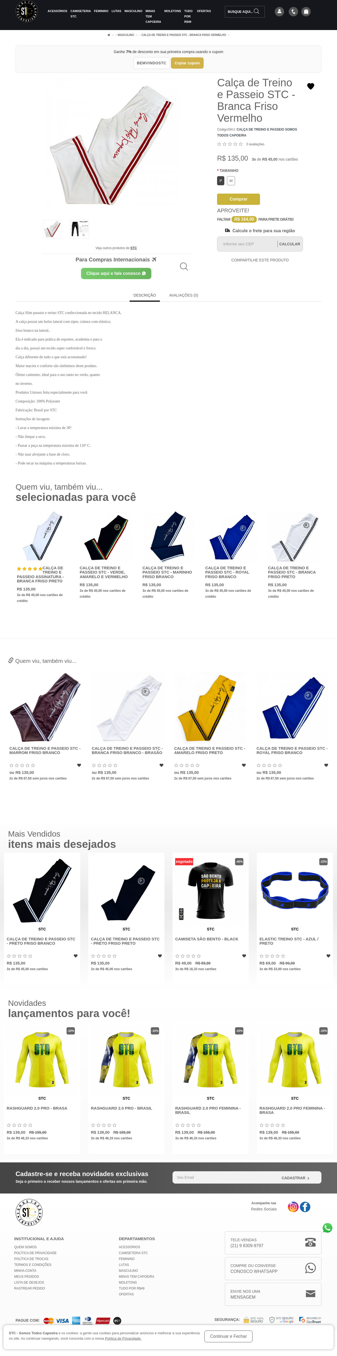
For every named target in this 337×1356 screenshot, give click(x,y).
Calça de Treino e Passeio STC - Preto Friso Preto (125, 941)
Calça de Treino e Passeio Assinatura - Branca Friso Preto (40, 574)
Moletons (172, 11)
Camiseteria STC (81, 13)
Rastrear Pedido (29, 1288)
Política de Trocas (31, 1259)
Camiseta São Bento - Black (207, 939)
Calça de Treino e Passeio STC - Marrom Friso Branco (121, 750)
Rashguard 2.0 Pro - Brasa (37, 1108)
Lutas (116, 11)
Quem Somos (25, 1247)
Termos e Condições (33, 1265)
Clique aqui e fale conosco (116, 273)
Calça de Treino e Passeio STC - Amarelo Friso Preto (286, 750)
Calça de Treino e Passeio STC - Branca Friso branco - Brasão (203, 750)
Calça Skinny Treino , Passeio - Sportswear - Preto (38, 750)
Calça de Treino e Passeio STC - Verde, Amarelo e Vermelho (104, 572)
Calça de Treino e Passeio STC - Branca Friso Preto (292, 572)
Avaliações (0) (183, 295)
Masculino (133, 11)
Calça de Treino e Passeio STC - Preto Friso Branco (41, 941)
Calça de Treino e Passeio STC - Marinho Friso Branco (167, 572)
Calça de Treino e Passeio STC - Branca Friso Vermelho (183, 35)
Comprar (239, 199)
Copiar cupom (187, 63)
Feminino (101, 11)
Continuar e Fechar (228, 1336)
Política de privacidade (35, 1253)
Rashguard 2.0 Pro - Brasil (121, 1108)
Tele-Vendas (246, 1243)
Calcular (289, 244)
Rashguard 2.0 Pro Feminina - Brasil (208, 1110)
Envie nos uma (245, 1294)
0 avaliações (256, 144)
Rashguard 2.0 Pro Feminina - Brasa (292, 1110)
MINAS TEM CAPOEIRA (153, 16)
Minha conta (25, 1271)
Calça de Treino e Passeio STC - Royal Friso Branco (227, 572)
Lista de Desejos (29, 1282)
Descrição (145, 295)
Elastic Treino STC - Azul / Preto (288, 941)
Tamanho (229, 170)
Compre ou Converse (254, 1268)
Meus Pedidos (26, 1277)
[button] (306, 12)
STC (133, 248)
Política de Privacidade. (123, 1338)
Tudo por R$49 (188, 16)
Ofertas (204, 11)
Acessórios (57, 11)
